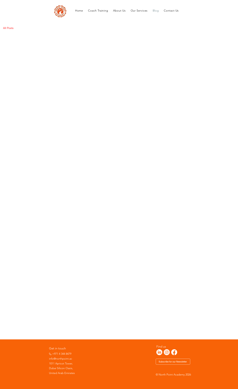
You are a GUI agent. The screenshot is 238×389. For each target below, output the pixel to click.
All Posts (8, 28)
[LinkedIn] (159, 352)
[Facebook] (174, 352)
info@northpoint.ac (60, 358)
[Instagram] (167, 352)
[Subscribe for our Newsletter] (173, 362)
